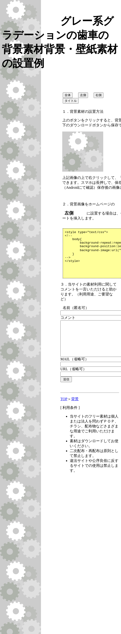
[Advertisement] (56, 549)
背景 (75, 415)
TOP (63, 415)
